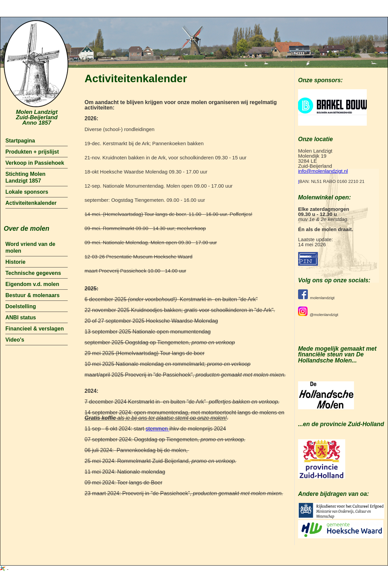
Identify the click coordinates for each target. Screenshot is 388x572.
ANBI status (20, 317)
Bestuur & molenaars (32, 295)
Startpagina (20, 141)
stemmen (157, 429)
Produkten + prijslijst (32, 152)
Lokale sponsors (26, 192)
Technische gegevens (33, 273)
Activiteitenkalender (31, 203)
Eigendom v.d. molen (32, 284)
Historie (15, 262)
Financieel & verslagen (34, 328)
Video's (14, 340)
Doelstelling (20, 306)
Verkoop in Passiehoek (34, 163)
